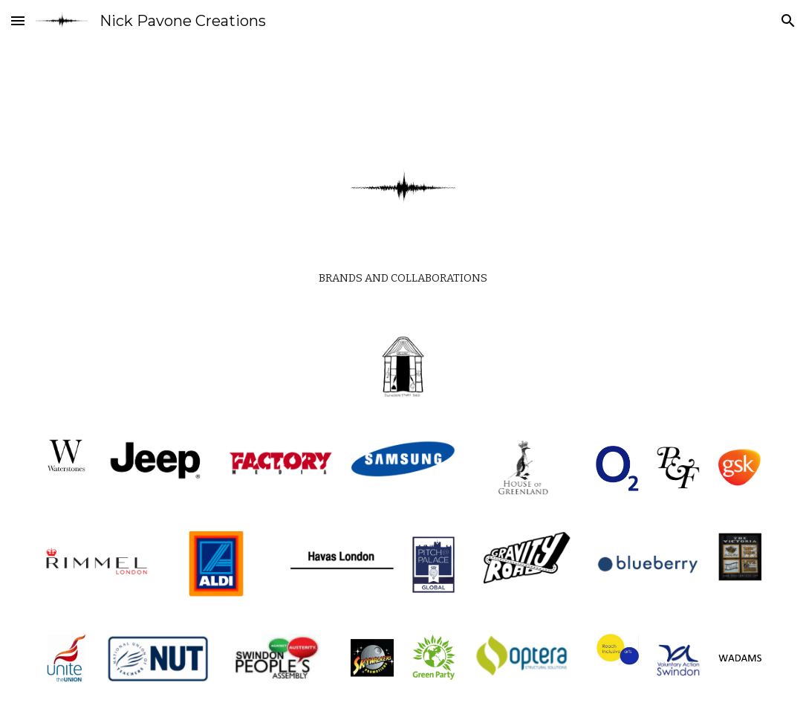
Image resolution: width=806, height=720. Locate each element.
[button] (18, 20)
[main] (403, 274)
